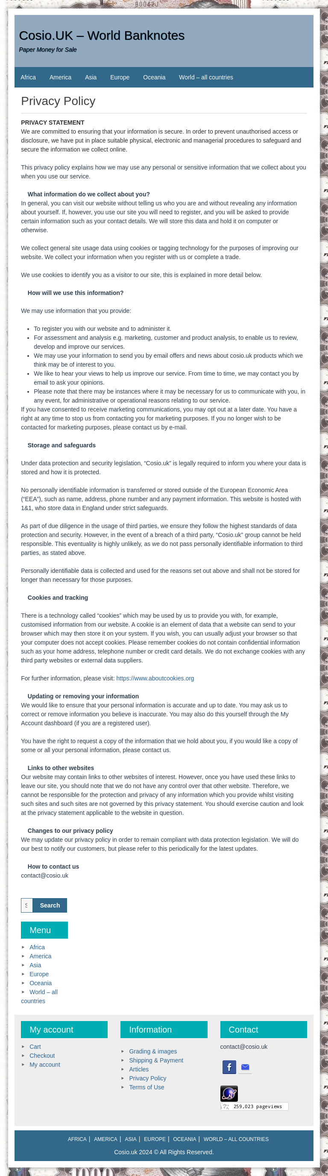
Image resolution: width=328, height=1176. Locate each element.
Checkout (42, 1055)
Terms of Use (146, 1087)
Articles (139, 1069)
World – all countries (206, 77)
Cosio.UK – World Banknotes (101, 35)
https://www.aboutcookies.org (155, 678)
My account (44, 1064)
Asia (91, 77)
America (60, 77)
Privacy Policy (147, 1078)
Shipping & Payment (156, 1060)
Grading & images (153, 1051)
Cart (35, 1046)
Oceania (154, 77)
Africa (28, 77)
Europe (119, 77)
